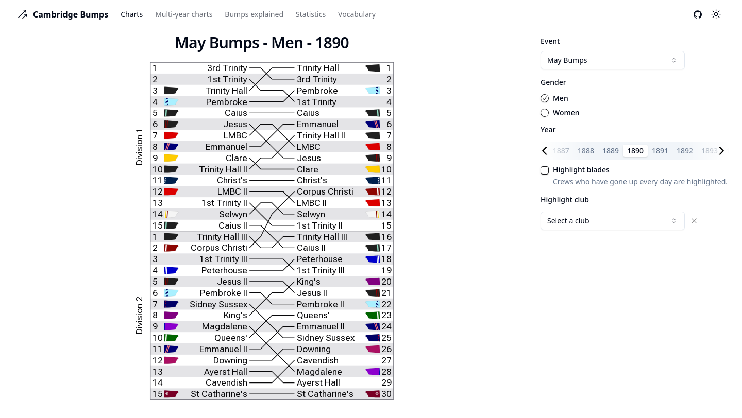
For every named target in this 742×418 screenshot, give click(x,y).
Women (566, 112)
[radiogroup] (635, 105)
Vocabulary (357, 14)
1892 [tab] (685, 150)
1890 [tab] (635, 150)
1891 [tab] (660, 150)
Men (560, 98)
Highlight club (565, 199)
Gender (553, 82)
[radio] (545, 98)
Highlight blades (581, 169)
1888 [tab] (586, 150)
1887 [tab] (561, 150)
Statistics (311, 14)
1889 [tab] (610, 150)
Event (550, 41)
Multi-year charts (183, 14)
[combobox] (613, 60)
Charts (132, 14)
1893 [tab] (709, 150)
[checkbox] (545, 170)
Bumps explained (254, 14)
